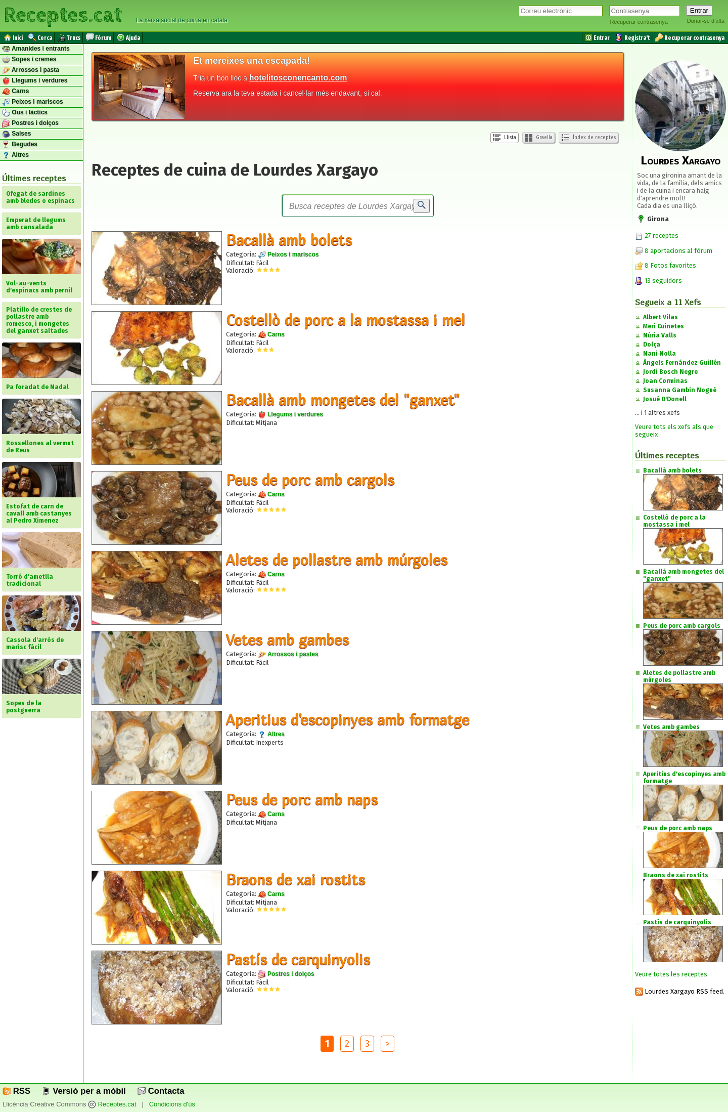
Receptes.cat (63, 15)
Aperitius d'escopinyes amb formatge (347, 719)
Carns (15, 92)
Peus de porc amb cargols (310, 479)
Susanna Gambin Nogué (679, 390)
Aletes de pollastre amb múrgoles (336, 559)
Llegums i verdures (34, 81)
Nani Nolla (659, 353)
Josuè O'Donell (665, 399)
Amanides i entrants (36, 49)
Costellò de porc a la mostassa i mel (345, 319)
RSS (16, 1091)
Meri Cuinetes (663, 326)
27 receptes (656, 235)
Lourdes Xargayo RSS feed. (679, 991)
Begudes (19, 145)
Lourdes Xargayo (680, 160)
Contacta (161, 1091)
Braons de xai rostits (295, 879)
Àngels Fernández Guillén (682, 362)
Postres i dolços (30, 123)
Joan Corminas (665, 380)
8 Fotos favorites (665, 265)
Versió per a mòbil (83, 1091)
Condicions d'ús (172, 1104)
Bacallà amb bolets (289, 239)
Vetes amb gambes (287, 639)
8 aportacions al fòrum (678, 250)
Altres (15, 155)
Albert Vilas (660, 317)
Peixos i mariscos (32, 102)
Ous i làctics (25, 113)
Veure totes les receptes (671, 974)
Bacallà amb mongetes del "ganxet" (343, 399)
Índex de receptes (588, 138)
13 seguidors (658, 280)
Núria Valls (659, 335)
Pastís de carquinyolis (298, 959)
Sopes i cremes (29, 60)
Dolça (651, 344)
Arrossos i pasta (30, 70)
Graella (539, 138)
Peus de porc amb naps (302, 799)
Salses (16, 134)
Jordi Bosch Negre (670, 371)
